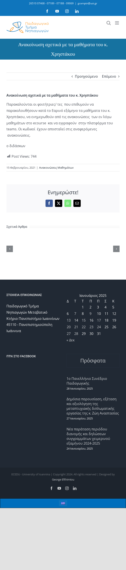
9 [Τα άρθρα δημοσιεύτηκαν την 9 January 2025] (90, 313)
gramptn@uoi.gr (87, 3)
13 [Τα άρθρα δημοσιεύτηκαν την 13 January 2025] (69, 320)
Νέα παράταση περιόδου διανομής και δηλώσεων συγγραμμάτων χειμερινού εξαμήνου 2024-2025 (88, 436)
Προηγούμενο (86, 76)
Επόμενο (109, 76)
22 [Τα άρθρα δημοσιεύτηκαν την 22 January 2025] (84, 327)
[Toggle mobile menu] (117, 23)
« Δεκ (70, 340)
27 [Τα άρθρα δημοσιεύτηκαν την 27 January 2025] (69, 333)
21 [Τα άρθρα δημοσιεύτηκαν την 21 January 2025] (76, 327)
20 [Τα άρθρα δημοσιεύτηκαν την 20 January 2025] (69, 327)
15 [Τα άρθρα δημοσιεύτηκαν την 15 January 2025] (84, 320)
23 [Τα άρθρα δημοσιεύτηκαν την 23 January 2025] (91, 327)
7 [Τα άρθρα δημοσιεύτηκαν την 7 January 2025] (75, 313)
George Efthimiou (63, 479)
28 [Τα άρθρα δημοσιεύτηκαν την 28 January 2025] (76, 333)
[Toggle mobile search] (108, 23)
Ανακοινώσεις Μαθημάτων (56, 167)
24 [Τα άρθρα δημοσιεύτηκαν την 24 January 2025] (99, 327)
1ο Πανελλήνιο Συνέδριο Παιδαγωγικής (87, 381)
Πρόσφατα (93, 360)
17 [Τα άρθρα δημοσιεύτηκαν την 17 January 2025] (99, 320)
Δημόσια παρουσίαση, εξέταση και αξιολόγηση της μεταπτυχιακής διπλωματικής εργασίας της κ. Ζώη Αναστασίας (93, 406)
